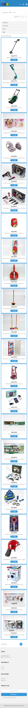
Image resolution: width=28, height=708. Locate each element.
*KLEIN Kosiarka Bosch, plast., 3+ (14, 107)
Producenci (5, 25)
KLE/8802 (14, 507)
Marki (4, 29)
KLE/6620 (14, 332)
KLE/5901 (14, 231)
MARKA (10, 12)
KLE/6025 (14, 257)
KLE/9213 (14, 583)
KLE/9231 (14, 633)
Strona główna (5, 12)
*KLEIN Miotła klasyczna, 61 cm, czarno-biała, (14, 308)
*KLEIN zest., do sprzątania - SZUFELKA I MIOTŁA (14, 258)
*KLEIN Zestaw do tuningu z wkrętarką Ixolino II (14, 484)
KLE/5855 (14, 156)
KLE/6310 (14, 282)
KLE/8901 (14, 558)
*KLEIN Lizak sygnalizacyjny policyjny (14, 534)
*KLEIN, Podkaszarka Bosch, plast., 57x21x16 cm (14, 82)
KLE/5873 (14, 206)
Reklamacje (3, 680)
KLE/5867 (14, 181)
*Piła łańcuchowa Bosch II (14, 434)
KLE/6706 (14, 357)
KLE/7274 (14, 407)
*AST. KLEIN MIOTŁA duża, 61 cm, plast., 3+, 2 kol (14, 333)
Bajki (4, 32)
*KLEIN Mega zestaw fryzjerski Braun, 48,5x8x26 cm (14, 208)
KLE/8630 (14, 482)
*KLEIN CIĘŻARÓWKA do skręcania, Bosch (14, 459)
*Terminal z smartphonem (14, 409)
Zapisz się (14, 694)
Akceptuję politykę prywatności (9, 697)
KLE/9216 (14, 608)
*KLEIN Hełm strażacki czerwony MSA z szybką (14, 559)
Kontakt (2, 668)
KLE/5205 (14, 131)
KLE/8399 (14, 432)
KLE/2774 (14, 56)
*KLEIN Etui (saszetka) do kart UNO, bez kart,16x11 (14, 234)
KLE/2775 (14, 81)
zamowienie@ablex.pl (6, 657)
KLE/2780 (14, 106)
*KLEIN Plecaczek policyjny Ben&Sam (14, 509)
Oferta (2, 666)
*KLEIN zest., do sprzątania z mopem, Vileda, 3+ (14, 358)
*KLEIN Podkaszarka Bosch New (14, 57)
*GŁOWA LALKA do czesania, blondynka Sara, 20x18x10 (14, 133)
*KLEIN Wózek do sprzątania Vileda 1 (14, 383)
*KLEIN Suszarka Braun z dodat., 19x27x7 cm (14, 183)
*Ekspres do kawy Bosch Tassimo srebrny (14, 634)
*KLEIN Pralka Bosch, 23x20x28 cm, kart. (14, 584)
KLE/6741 (14, 382)
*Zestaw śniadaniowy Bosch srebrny (14, 609)
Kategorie (5, 22)
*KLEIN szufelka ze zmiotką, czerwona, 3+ (14, 283)
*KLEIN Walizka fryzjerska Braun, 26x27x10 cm (14, 158)
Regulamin (3, 678)
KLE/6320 (14, 307)
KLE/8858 (14, 533)
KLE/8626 (14, 457)
